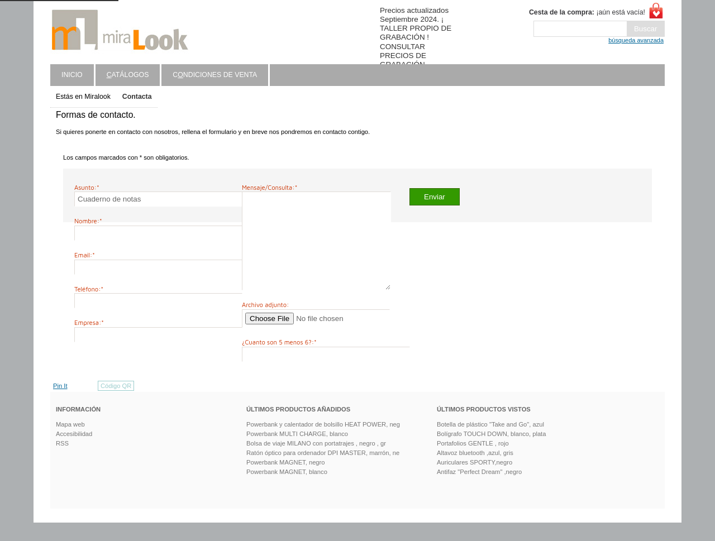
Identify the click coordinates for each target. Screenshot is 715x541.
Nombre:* (88, 220)
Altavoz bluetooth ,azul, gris (475, 471)
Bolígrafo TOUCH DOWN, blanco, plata (491, 452)
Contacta (137, 96)
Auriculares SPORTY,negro (474, 480)
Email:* (84, 254)
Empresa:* (89, 322)
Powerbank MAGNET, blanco (286, 490)
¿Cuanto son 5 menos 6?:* (279, 360)
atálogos (128, 75)
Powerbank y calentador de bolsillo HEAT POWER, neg (323, 442)
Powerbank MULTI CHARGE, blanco (297, 452)
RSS (62, 461)
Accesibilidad (74, 452)
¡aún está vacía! (587, 12)
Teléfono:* (88, 289)
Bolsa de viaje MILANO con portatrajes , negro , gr (316, 461)
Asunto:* (86, 187)
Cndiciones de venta (215, 75)
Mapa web (70, 442)
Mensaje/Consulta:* (269, 187)
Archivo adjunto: (265, 323)
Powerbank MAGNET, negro (285, 480)
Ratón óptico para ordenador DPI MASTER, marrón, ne (322, 471)
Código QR (116, 404)
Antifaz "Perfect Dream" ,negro (479, 490)
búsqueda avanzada (636, 40)
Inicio (72, 75)
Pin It (60, 404)
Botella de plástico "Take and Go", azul (490, 442)
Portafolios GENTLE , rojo (473, 461)
